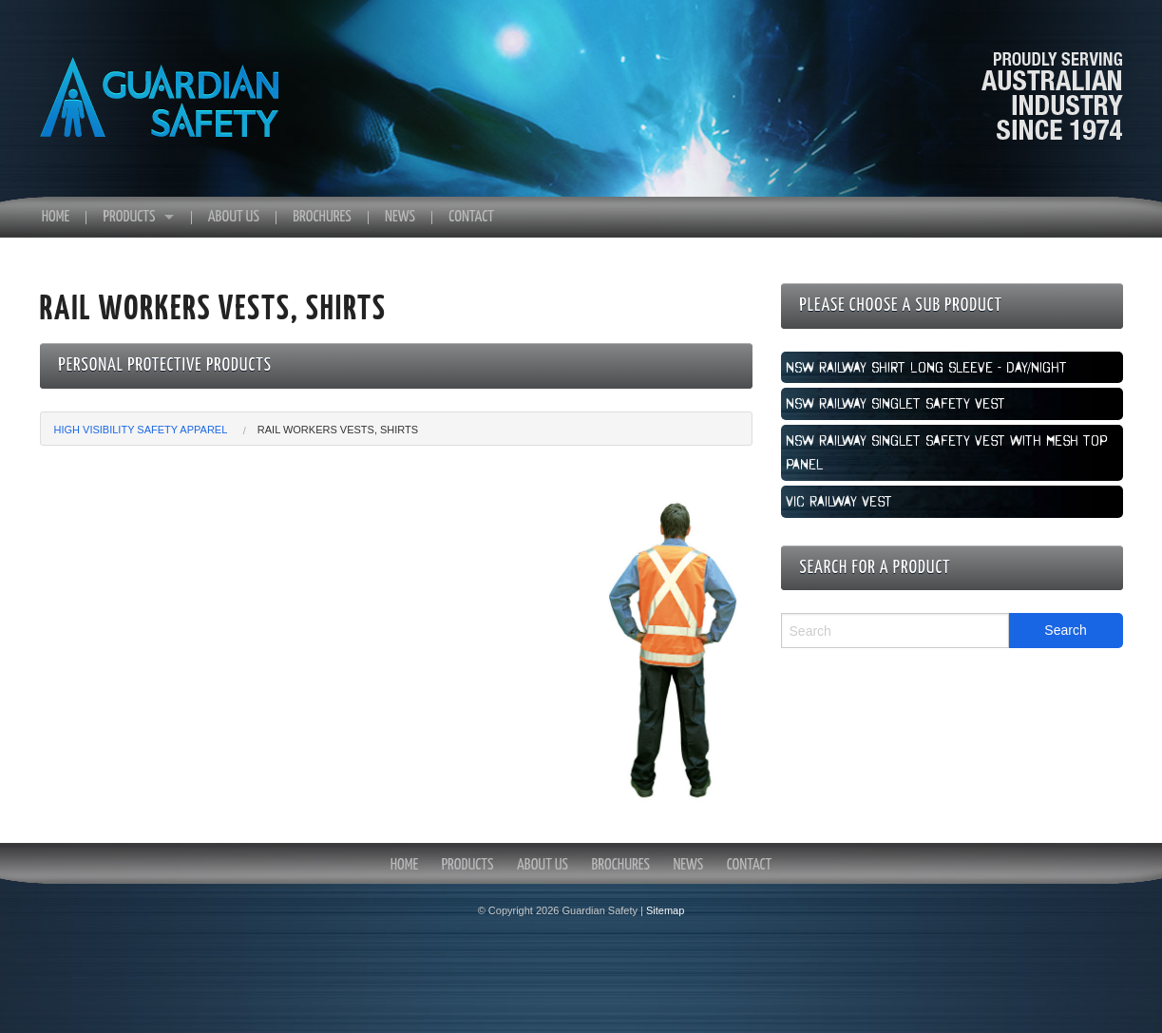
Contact (471, 217)
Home (55, 217)
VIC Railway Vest (839, 500)
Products (130, 217)
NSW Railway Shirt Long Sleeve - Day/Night (926, 366)
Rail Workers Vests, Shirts (337, 429)
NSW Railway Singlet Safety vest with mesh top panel (946, 452)
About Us (233, 217)
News (400, 217)
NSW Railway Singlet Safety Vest (895, 402)
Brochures (322, 217)
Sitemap (665, 910)
